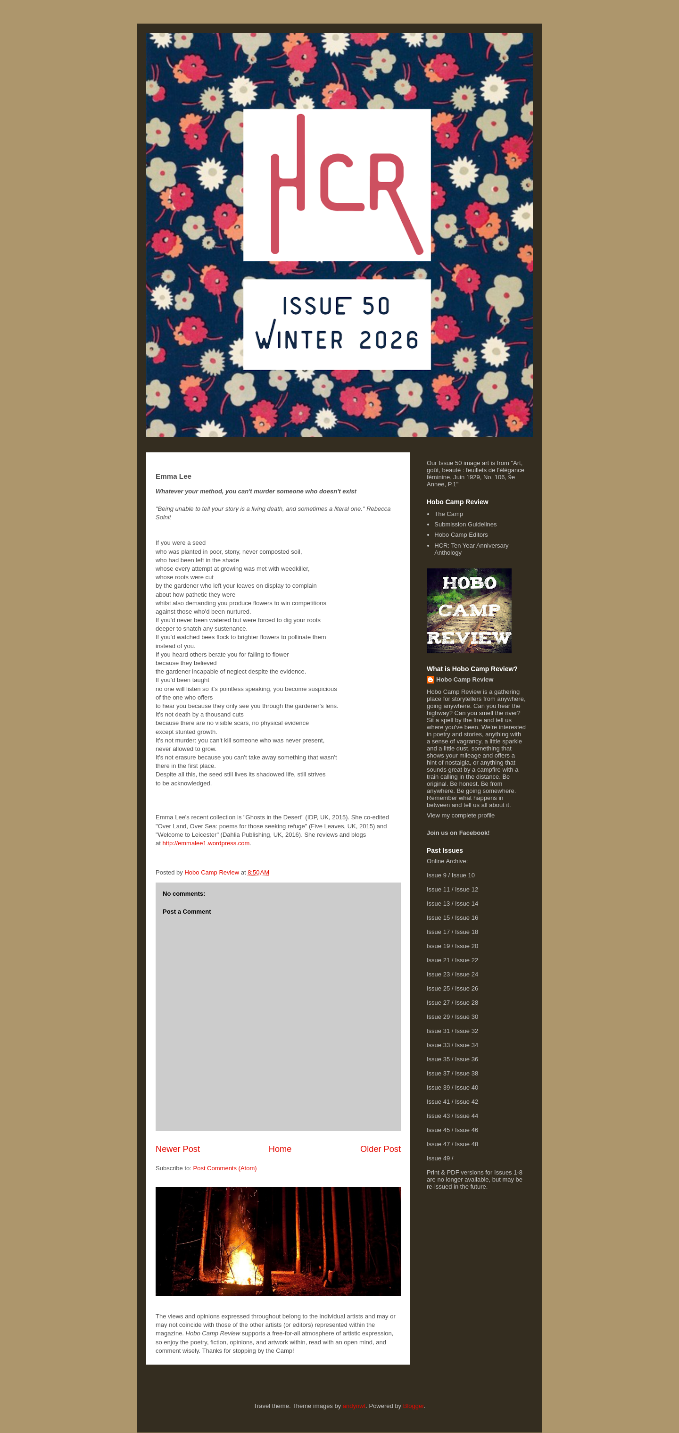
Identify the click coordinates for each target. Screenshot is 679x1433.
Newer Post (178, 1149)
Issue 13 (438, 903)
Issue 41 (438, 1101)
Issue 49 (438, 1158)
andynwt (354, 1405)
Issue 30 (466, 1016)
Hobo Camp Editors (461, 534)
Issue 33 (438, 1045)
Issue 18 (466, 931)
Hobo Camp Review (464, 679)
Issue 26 (466, 988)
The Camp (448, 513)
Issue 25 (438, 988)
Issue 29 (438, 1016)
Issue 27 (438, 1002)
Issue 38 (466, 1073)
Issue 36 (466, 1059)
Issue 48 (466, 1144)
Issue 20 (466, 946)
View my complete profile (461, 815)
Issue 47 (438, 1144)
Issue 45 (438, 1129)
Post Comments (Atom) (225, 1168)
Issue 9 (437, 875)
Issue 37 (438, 1073)
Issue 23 (438, 974)
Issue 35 (438, 1059)
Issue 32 (466, 1030)
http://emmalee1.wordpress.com (205, 843)
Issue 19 (438, 946)
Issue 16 (466, 917)
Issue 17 (438, 931)
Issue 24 (466, 974)
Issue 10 (463, 875)
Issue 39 (438, 1087)
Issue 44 (466, 1115)
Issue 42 (466, 1101)
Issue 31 (438, 1030)
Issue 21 (438, 960)
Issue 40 (466, 1087)
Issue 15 (438, 917)
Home (280, 1149)
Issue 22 (466, 960)
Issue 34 (466, 1045)
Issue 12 (466, 889)
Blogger (413, 1405)
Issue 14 (466, 903)
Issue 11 (438, 889)
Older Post (380, 1149)
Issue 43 (438, 1115)
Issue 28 (466, 1002)
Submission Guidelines (465, 524)
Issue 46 (466, 1129)
